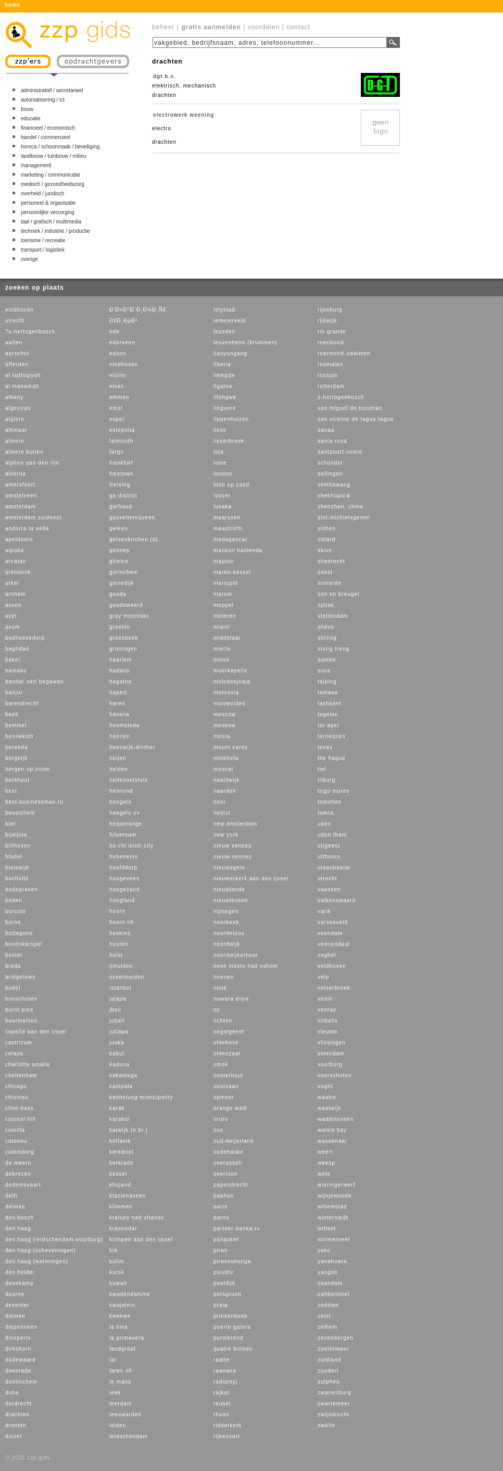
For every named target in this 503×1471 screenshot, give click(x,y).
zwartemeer (334, 1403)
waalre (327, 1097)
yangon (328, 1272)
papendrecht (230, 1185)
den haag (18, 1228)
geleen (118, 528)
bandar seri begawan (34, 681)
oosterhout (228, 1075)
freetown (121, 474)
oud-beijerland (233, 1141)
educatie (31, 118)
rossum (328, 375)
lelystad (224, 310)
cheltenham (21, 1075)
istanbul (120, 988)
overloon (225, 1174)
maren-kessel (232, 572)
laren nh (120, 1371)
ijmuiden (121, 966)
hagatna (120, 681)
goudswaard (126, 605)
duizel (13, 1436)
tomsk (326, 813)
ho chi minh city (131, 846)
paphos (223, 1196)
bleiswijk (17, 867)
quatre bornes (233, 1349)
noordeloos (228, 933)
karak (116, 1108)
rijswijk (327, 320)
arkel (12, 583)
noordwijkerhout (235, 955)
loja (218, 452)
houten (119, 944)
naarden (224, 791)
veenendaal (334, 944)
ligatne (222, 386)
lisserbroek (228, 441)
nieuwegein (229, 867)
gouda (118, 594)
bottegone (19, 933)
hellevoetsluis (128, 780)
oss (218, 1130)
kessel (118, 1174)
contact (298, 27)
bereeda (16, 747)
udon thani (332, 835)
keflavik (120, 1141)
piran (220, 1250)
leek (115, 1392)
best (11, 791)
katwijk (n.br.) (128, 1130)
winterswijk (333, 1217)
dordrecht (18, 1403)
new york (225, 835)
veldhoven (332, 966)
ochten (222, 1021)
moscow (224, 714)
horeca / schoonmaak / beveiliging (60, 146)
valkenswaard (337, 900)
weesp (326, 1163)
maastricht (228, 528)
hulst (116, 955)
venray (327, 1010)
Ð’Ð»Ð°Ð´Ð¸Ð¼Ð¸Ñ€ (137, 310)
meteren (224, 616)
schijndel (330, 463)
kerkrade (121, 1163)
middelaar (227, 638)
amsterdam (20, 506)
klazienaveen (127, 1196)
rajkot (221, 1392)
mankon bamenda (237, 550)
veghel (327, 955)
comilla (15, 1130)
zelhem (327, 1327)
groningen (123, 649)
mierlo (222, 649)
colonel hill (20, 1119)
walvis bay (332, 1130)
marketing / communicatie (50, 175)
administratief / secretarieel (52, 90)
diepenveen (21, 1327)
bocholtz (17, 878)
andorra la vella (27, 528)
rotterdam (331, 386)
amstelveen (21, 495)
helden (118, 769)
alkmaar (16, 430)
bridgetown (20, 977)
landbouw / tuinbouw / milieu (53, 156)
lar (113, 1360)
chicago (16, 1086)
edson (117, 353)
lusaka (222, 506)
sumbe (327, 660)
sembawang (334, 485)
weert (325, 1152)
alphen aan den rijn (32, 463)
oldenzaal (227, 1053)
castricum (18, 1042)
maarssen (227, 517)
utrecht (15, 320)
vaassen (329, 889)
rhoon (221, 1414)
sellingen (330, 474)
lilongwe (224, 397)
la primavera (126, 1338)
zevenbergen (336, 1338)
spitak (326, 605)
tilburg (326, 780)
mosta (221, 736)
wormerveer (334, 1239)
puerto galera (232, 1327)
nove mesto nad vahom (245, 966)
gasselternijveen (132, 517)
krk (113, 1250)
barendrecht (22, 703)
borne (13, 922)
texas (325, 747)
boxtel (13, 955)
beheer (163, 27)
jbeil (115, 1010)
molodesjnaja (231, 681)
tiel (322, 769)
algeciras (18, 408)
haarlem (120, 660)
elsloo (117, 375)
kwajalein (122, 1305)
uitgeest (329, 846)
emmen (119, 397)
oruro (220, 1119)
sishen (327, 528)
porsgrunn (227, 1294)
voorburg (330, 1064)
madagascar (230, 539)
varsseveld (333, 922)
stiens (326, 627)
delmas (15, 1207)
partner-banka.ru (236, 1228)
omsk (220, 1064)
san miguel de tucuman (350, 408)
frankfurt (121, 463)
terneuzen (331, 736)
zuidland (329, 1360)
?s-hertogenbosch (30, 331)
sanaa (326, 430)
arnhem (15, 594)
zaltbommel (333, 1294)
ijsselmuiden (126, 977)
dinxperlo (18, 1338)
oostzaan (226, 1086)
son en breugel (338, 594)
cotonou (16, 1141)
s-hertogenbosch (341, 397)
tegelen (328, 714)
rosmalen (330, 364)
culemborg (19, 1152)
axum (12, 627)
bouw (27, 109)
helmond (121, 791)
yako (324, 1250)
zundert (328, 1371)
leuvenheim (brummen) (245, 342)
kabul (116, 1053)
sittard (326, 539)
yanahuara (332, 1261)
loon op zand (231, 485)
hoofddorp (123, 867)
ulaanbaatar (334, 867)
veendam (330, 933)
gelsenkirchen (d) (133, 539)
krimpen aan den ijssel (141, 1239)
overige (29, 259)
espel (116, 419)
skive (325, 550)
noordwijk (226, 944)
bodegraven (21, 889)
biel (10, 824)
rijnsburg (330, 310)
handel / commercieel (45, 137)
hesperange (125, 824)
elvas (116, 386)
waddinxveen (336, 1119)
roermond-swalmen (344, 353)
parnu (221, 1217)
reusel (222, 1403)
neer (219, 802)
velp (323, 977)
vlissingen (332, 1042)
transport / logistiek (43, 250)
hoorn (117, 911)
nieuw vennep (232, 846)
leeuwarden (125, 1414)
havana (119, 714)
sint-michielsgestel (344, 517)
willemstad (332, 1207)
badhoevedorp (25, 638)
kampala (121, 1086)
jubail (116, 1021)
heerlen (119, 736)
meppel (223, 605)
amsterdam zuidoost (33, 517)
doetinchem (21, 1382)
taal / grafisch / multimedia (51, 222)
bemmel (16, 725)
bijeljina (16, 835)
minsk (221, 660)
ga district (123, 495)
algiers (14, 419)
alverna (15, 474)
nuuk (220, 988)
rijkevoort (226, 1436)
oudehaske (228, 1152)
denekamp (19, 1283)
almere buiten (24, 452)
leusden (224, 331)
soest (325, 572)
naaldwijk (226, 780)
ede (114, 331)
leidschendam (128, 1436)
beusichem (20, 813)
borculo (15, 911)
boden (13, 900)
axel (11, 616)
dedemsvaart (23, 1185)
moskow (224, 725)
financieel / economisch (48, 128)
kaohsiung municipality (141, 1097)
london (222, 474)
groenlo (119, 627)
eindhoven (19, 310)
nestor (222, 813)
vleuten (328, 1031)
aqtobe (14, 550)
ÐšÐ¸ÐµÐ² (123, 320)
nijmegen (226, 911)
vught (325, 1086)
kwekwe (120, 1316)
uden (324, 824)
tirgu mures (333, 791)
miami (221, 627)
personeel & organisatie (48, 203)
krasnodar (123, 1228)
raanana (224, 1371)
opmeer (223, 1097)
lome (220, 463)
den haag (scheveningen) (40, 1250)
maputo (223, 561)
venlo (325, 999)
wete (324, 1174)
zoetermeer (333, 1349)
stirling (327, 638)
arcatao (15, 561)
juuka (116, 1042)
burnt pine (19, 1010)
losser (222, 495)
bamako (16, 671)
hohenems (123, 856)
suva (324, 671)
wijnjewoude (334, 1196)
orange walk (230, 1108)
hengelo (120, 802)
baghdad (17, 649)
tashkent (330, 703)
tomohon (330, 802)
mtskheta (226, 758)
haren (117, 703)
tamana (328, 692)
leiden (118, 1425)
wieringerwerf (336, 1185)
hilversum (122, 835)
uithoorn (329, 856)
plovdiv (223, 1272)
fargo (116, 452)
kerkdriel (121, 1152)
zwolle (326, 1425)
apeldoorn (19, 539)
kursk (116, 1272)
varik (324, 911)
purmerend (228, 1338)
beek (12, 714)
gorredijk (121, 583)
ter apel (328, 725)
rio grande (332, 331)
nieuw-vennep (232, 856)
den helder (20, 1272)
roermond (331, 342)
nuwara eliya (231, 999)
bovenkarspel (23, 944)
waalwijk (329, 1108)
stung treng (333, 649)
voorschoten (334, 1075)
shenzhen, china (340, 506)
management (36, 165)
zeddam (328, 1305)
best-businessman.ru (34, 802)
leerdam (120, 1403)
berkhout (17, 780)
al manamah (22, 386)
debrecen (18, 1174)
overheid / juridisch (42, 193)
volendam (331, 1053)
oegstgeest (228, 1031)
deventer (17, 1305)
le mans (120, 1382)
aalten (13, 342)
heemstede (124, 725)
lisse (220, 430)
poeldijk (224, 1283)
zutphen (329, 1382)
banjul (13, 692)
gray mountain (129, 616)
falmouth (121, 441)
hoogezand (124, 889)
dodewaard (20, 1360)
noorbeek (226, 922)
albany (14, 397)
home (13, 5)
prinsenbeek (230, 1316)
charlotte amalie (28, 1064)
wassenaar (332, 1141)
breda (13, 966)
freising (119, 485)
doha (12, 1392)
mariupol (225, 583)
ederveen (122, 342)
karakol (119, 1119)
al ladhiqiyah (23, 375)
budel (12, 988)
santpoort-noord (340, 452)
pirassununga (232, 1261)
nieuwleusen (230, 900)
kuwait (118, 1283)
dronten (16, 1425)
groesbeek (124, 638)
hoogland (122, 900)
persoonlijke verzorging (47, 212)
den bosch (19, 1217)
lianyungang (230, 353)
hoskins (120, 933)
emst (116, 408)
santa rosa (332, 441)
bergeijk (16, 758)
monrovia (226, 692)
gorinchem (124, 572)
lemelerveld (229, 320)
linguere (224, 408)
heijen (118, 758)
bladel (13, 856)
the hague (332, 758)
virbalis (328, 1021)
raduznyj (225, 1382)
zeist (324, 1316)
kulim (116, 1261)
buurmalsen (21, 1021)
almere (14, 441)
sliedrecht (331, 561)
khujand (120, 1185)
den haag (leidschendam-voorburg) (54, 1239)
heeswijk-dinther (132, 747)
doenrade (18, 1371)
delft (11, 1196)
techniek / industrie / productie (55, 231)
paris (220, 1207)
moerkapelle (230, 671)
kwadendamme (129, 1294)
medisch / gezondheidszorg (52, 184)
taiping (327, 681)
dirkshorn (18, 1349)
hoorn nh (121, 922)
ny (216, 1010)
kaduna (119, 1064)
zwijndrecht (333, 1414)
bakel (12, 660)
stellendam (333, 616)
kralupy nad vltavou (136, 1217)
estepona (122, 430)
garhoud (120, 506)
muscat (223, 769)
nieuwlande (229, 889)
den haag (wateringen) (36, 1261)
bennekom (19, 736)
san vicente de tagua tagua (356, 419)
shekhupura (334, 495)
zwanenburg (334, 1392)
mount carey (230, 747)
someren (330, 583)
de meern (18, 1163)
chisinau (17, 1097)
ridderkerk (227, 1425)
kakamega (123, 1075)
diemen (15, 1316)
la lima (118, 1327)
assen (13, 605)
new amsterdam (235, 824)
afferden (17, 364)
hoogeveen (124, 878)
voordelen (264, 27)
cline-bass (19, 1108)
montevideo (229, 703)
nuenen (223, 977)
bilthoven (18, 846)
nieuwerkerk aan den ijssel (250, 878)
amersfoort (20, 485)
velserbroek (334, 988)
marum (222, 594)
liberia (222, 364)
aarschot (17, 353)
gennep (119, 550)
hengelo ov (124, 813)
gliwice (119, 561)
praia (220, 1305)
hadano (119, 671)
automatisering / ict (43, 100)
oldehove (226, 1042)
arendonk (18, 572)
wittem (327, 1228)
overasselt (228, 1163)
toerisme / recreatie (43, 240)
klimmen (120, 1207)
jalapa (118, 999)
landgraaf (122, 1349)
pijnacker (226, 1239)
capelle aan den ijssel (36, 1031)
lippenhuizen (231, 419)
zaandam (330, 1283)
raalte (221, 1360)
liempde (224, 375)
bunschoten (21, 999)
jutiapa (118, 1031)
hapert (118, 692)
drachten (17, 1414)
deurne (14, 1294)
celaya (14, 1053)
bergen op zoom (27, 769)
